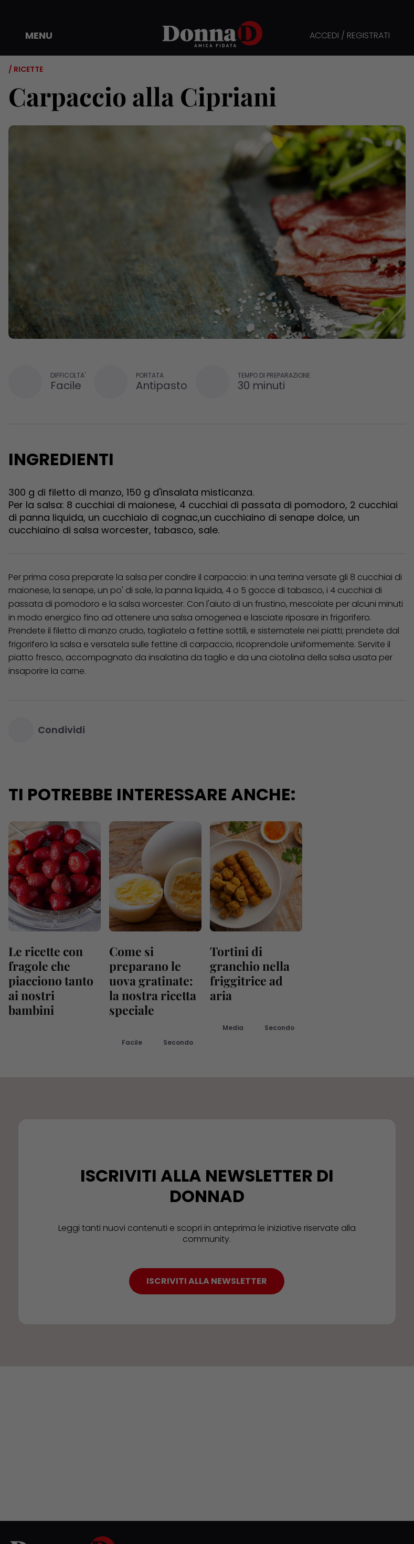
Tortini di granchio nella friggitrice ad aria (250, 973)
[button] (31, 35)
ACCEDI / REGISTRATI (350, 35)
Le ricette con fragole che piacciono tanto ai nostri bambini (50, 980)
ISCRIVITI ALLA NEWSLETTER (206, 1281)
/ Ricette (25, 69)
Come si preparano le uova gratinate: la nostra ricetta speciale (152, 980)
